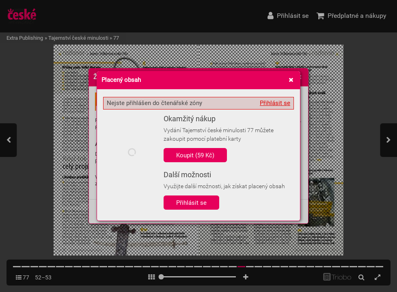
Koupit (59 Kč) (195, 155)
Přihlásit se (275, 103)
